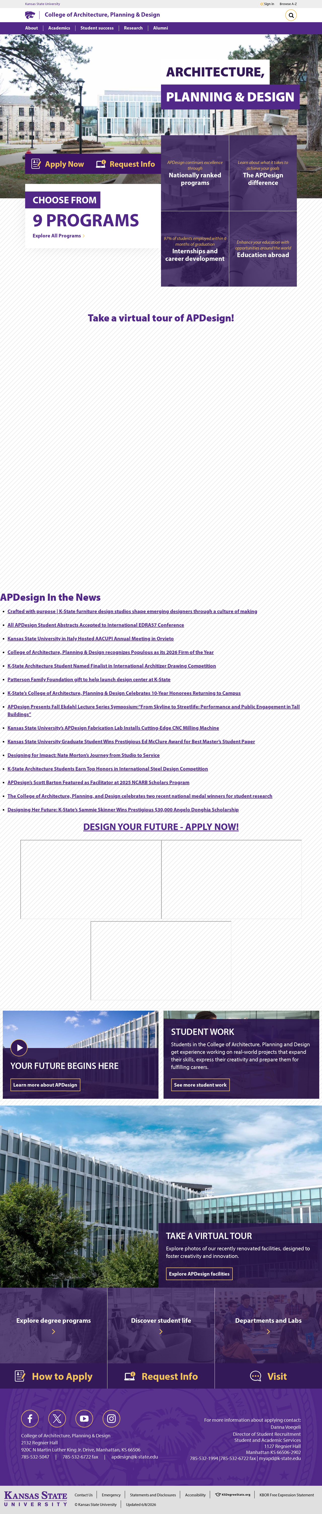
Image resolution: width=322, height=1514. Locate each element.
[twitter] (57, 1418)
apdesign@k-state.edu (134, 1457)
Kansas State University (42, 4)
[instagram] (111, 1418)
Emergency (111, 1495)
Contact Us (84, 1495)
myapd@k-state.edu (280, 1458)
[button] (18, 1047)
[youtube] (84, 1418)
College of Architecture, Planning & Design (102, 14)
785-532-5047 (35, 1457)
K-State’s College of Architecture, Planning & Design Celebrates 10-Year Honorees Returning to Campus (124, 693)
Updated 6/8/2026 (141, 1504)
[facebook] (30, 1418)
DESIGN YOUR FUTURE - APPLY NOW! (161, 826)
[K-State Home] (30, 15)
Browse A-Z (288, 4)
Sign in (269, 4)
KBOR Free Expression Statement (287, 1495)
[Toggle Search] (291, 15)
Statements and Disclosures (153, 1495)
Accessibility (195, 1495)
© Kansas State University (96, 1504)
